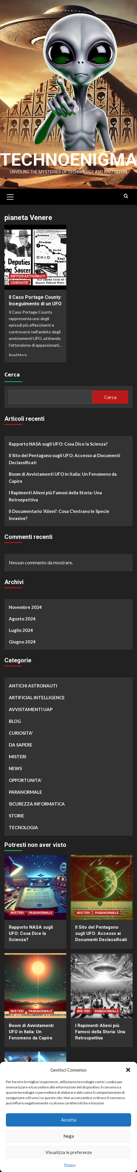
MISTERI (17, 756)
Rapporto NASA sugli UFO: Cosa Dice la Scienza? (58, 443)
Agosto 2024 (22, 618)
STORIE (16, 815)
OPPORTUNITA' (25, 780)
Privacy (70, 1165)
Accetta (68, 1119)
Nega (68, 1136)
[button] (128, 1070)
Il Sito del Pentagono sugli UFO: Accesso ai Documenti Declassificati (64, 459)
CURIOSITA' (19, 283)
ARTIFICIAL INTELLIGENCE (37, 697)
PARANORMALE (25, 792)
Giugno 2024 (22, 641)
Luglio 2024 (21, 630)
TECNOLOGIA (23, 827)
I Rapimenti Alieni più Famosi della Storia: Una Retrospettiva (55, 496)
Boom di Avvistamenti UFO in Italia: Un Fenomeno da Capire (63, 477)
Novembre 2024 (25, 607)
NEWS (15, 768)
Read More (18, 355)
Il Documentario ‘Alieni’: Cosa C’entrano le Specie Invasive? (59, 514)
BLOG (15, 721)
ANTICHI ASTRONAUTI (28, 276)
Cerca (12, 374)
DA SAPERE (20, 744)
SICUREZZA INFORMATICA (37, 803)
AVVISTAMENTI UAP (30, 709)
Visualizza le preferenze (68, 1152)
